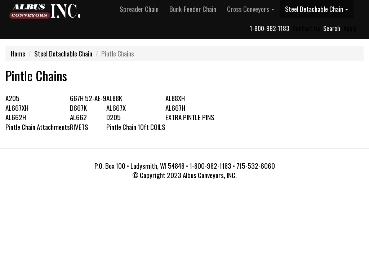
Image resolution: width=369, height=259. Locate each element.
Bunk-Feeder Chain (192, 9)
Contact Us (306, 28)
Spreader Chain (139, 9)
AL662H (15, 117)
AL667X (116, 108)
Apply (349, 28)
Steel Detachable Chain (316, 9)
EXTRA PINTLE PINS (189, 117)
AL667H (175, 108)
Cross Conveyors (250, 9)
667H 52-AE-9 (88, 98)
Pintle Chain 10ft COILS (135, 127)
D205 (113, 117)
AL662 (78, 117)
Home (18, 53)
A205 (12, 98)
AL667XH (16, 108)
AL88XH (175, 98)
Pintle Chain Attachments (37, 127)
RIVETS (79, 127)
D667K (78, 108)
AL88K (114, 98)
